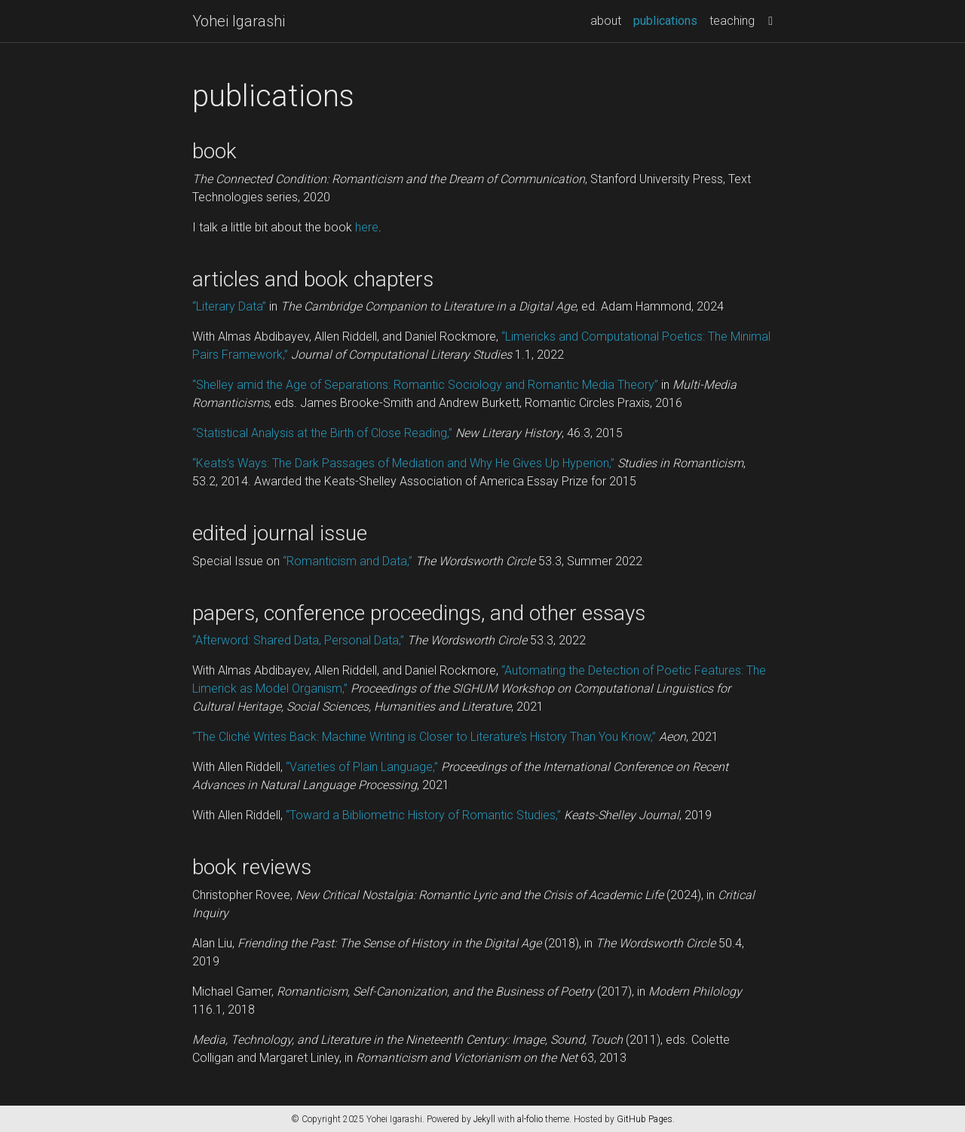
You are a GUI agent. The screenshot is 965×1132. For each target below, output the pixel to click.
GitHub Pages (644, 1119)
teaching (732, 21)
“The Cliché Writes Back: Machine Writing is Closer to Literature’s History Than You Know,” (424, 737)
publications (668, 19)
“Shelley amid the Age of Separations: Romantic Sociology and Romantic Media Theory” (425, 385)
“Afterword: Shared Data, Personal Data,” (298, 640)
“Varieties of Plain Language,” (362, 767)
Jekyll (484, 1119)
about (605, 21)
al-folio (530, 1119)
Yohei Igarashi (238, 21)
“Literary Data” (229, 306)
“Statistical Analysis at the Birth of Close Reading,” (322, 433)
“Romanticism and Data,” (347, 561)
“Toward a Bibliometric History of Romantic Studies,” (423, 815)
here (366, 227)
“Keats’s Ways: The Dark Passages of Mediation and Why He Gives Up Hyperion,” (403, 463)
